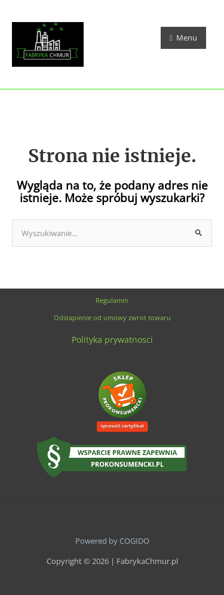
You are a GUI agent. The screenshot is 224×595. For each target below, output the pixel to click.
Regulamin (112, 300)
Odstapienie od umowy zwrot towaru (112, 317)
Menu (183, 37)
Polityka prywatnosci (112, 339)
